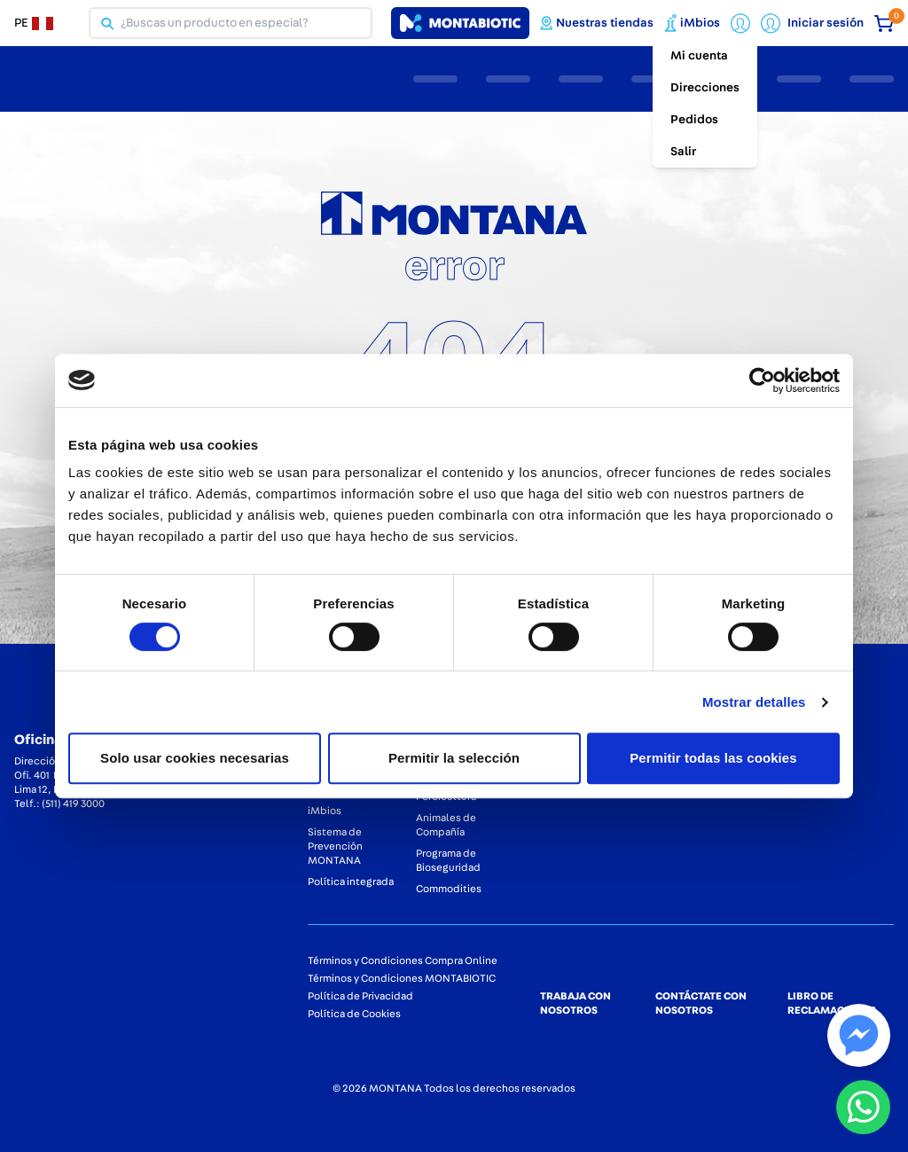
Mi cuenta (699, 56)
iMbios (324, 810)
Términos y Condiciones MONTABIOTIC (402, 978)
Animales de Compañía (446, 824)
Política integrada (351, 881)
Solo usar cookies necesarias (194, 757)
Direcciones (705, 88)
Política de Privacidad (360, 996)
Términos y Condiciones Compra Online (402, 960)
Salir (683, 151)
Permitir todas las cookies (713, 757)
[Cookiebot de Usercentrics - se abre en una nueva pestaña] (762, 380)
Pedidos (694, 120)
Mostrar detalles (754, 701)
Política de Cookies (354, 1013)
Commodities (448, 888)
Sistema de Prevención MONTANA (335, 846)
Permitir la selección (454, 757)
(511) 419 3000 (73, 803)
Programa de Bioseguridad (448, 860)
